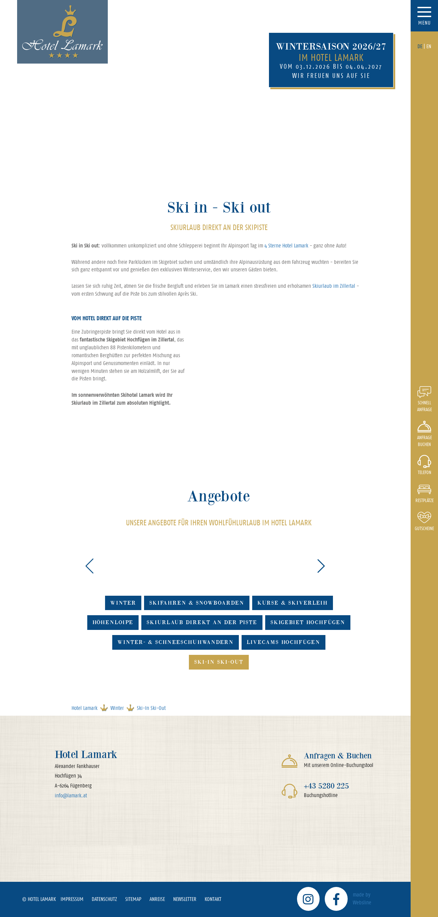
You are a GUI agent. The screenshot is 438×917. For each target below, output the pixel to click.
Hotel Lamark (85, 708)
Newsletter (184, 899)
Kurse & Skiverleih (292, 602)
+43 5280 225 (326, 786)
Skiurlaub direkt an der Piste (201, 622)
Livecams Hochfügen (283, 642)
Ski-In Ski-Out (219, 662)
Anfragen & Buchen (338, 755)
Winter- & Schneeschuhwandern (175, 642)
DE (419, 46)
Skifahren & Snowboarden (196, 602)
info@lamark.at (71, 795)
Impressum (72, 899)
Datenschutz (104, 899)
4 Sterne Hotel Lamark (286, 245)
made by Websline (362, 898)
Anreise (157, 899)
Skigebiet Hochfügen (307, 622)
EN (428, 46)
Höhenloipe (112, 622)
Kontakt (213, 899)
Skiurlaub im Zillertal (333, 286)
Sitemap (133, 899)
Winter (123, 602)
